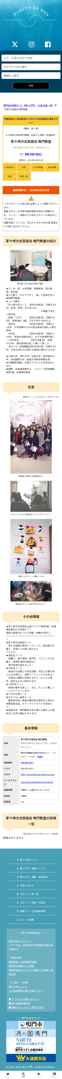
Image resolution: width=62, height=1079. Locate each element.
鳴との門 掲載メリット (32, 868)
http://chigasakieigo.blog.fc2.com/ (38, 774)
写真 (24, 167)
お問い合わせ (27, 885)
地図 (10, 176)
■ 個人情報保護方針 (19, 1003)
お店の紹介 (10, 167)
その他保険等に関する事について (26, 990)
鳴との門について (29, 859)
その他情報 (38, 167)
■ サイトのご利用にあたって (24, 999)
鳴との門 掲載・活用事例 (34, 877)
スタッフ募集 (27, 919)
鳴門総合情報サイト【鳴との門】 (19, 105)
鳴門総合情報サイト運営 (21, 965)
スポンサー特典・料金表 (32, 902)
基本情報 (52, 167)
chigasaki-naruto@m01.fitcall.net (37, 782)
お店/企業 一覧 (45, 105)
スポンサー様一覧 (29, 894)
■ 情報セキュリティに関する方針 (26, 1007)
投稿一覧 (24, 176)
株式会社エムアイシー (20, 941)
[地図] (40, 756)
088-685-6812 (33, 154)
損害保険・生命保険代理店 (23, 961)
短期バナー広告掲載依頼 (32, 911)
